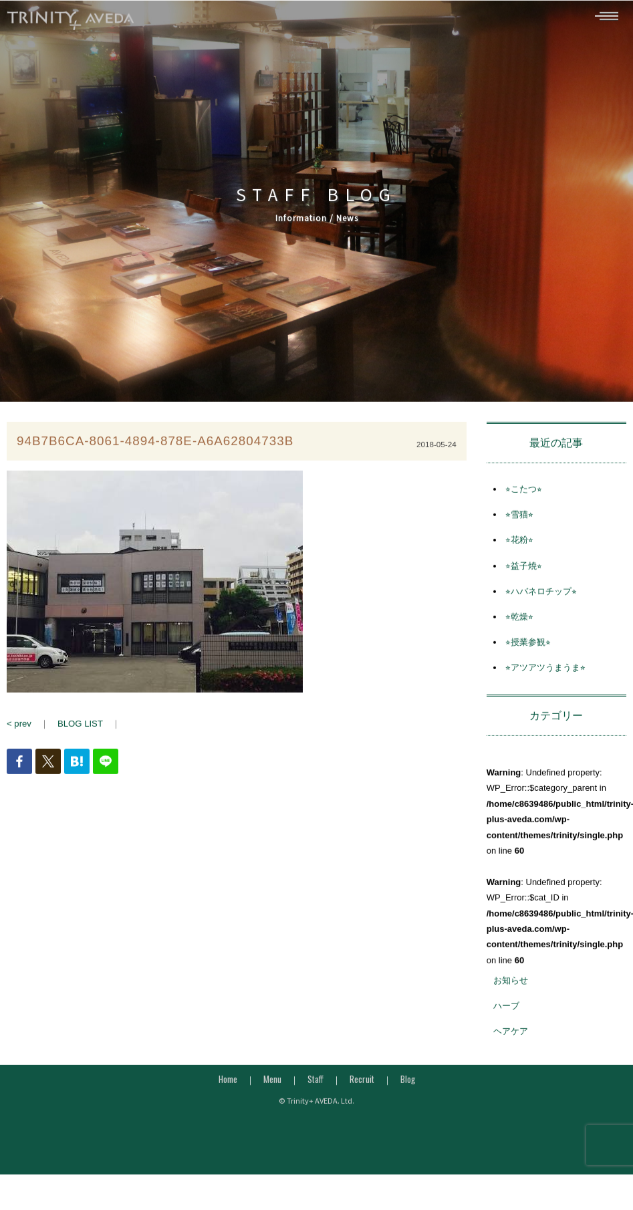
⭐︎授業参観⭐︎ (528, 649)
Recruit (362, 1085)
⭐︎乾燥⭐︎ (519, 623)
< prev (19, 730)
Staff (315, 1085)
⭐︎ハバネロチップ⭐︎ (541, 598)
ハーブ (506, 1012)
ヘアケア (510, 1039)
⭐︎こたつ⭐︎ (523, 496)
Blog (407, 1085)
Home (228, 1085)
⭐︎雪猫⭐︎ (519, 521)
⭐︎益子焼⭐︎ (523, 573)
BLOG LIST (79, 730)
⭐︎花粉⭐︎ (519, 547)
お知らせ (510, 987)
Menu (272, 1085)
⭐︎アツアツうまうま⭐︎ (545, 674)
